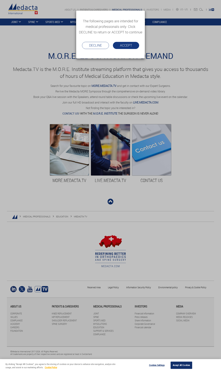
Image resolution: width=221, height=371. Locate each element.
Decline (95, 45)
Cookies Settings (157, 365)
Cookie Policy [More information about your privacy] (51, 367)
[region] (110, 365)
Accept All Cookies (181, 365)
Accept (126, 45)
